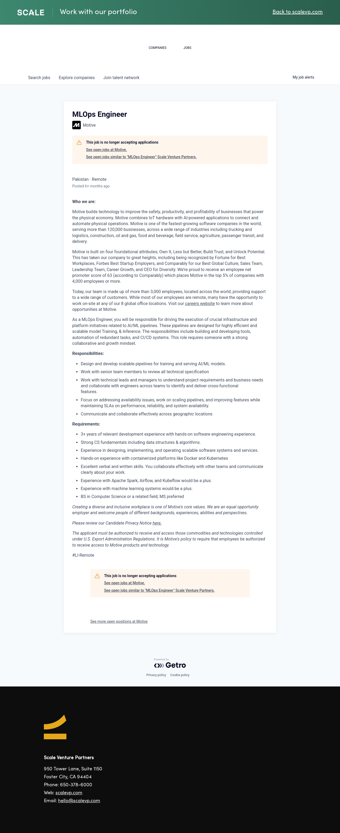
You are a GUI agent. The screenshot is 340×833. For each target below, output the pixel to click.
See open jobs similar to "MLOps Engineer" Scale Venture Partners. (141, 157)
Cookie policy (179, 675)
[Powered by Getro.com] (170, 663)
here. (157, 523)
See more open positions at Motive (119, 621)
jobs (39, 77)
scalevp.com (69, 793)
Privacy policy (156, 675)
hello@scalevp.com (79, 801)
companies (77, 77)
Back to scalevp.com (298, 12)
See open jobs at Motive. (106, 150)
